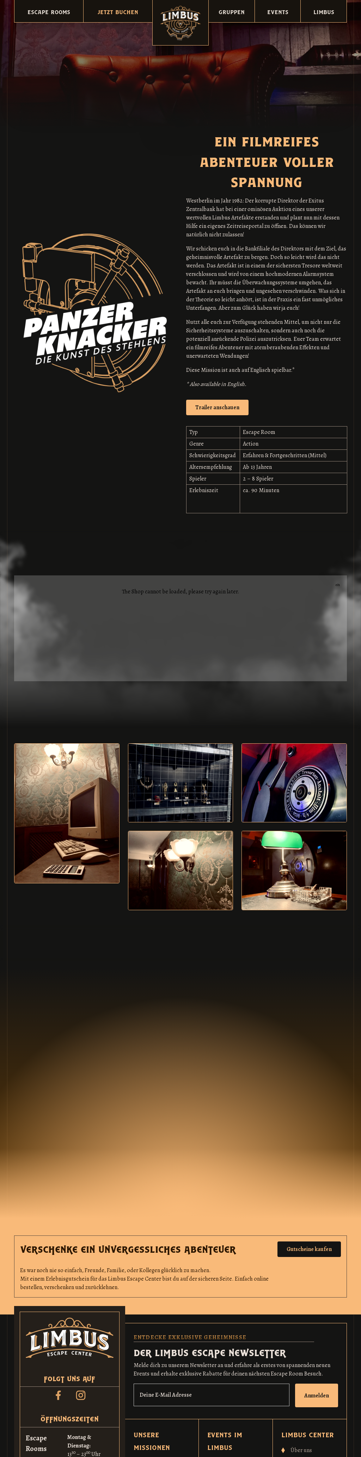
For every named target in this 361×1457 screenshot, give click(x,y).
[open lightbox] (217, 407)
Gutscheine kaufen (309, 1249)
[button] (48, 11)
